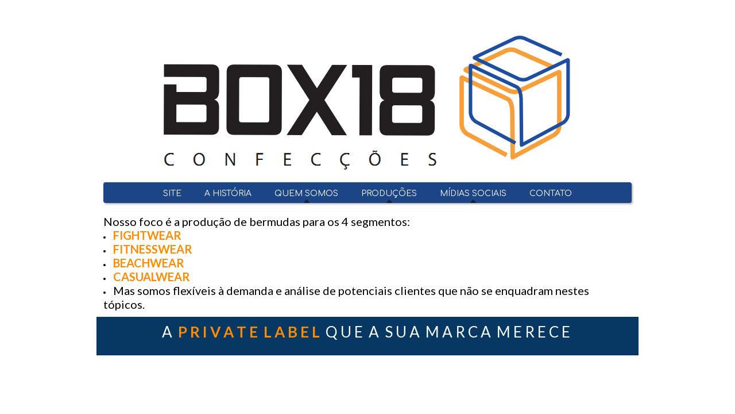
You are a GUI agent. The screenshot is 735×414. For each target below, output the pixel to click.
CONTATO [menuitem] (550, 193)
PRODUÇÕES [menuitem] (389, 193)
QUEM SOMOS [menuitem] (306, 193)
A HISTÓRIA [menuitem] (228, 193)
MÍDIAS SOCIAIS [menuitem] (473, 193)
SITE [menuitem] (172, 193)
